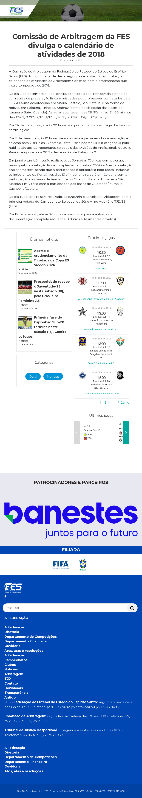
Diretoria (11, 632)
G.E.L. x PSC (101, 268)
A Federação (14, 627)
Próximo (123, 402)
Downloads (13, 688)
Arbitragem (13, 674)
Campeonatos (15, 660)
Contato (11, 683)
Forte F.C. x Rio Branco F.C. (101, 363)
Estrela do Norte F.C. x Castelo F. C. (101, 329)
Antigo (10, 697)
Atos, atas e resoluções (23, 650)
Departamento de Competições (30, 636)
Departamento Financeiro (25, 641)
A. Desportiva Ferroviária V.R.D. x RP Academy (101, 299)
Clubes (10, 664)
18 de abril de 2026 (101, 247)
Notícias (53, 376)
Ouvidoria (12, 646)
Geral (33, 376)
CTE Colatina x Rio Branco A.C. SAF (101, 393)
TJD (7, 678)
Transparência (16, 692)
